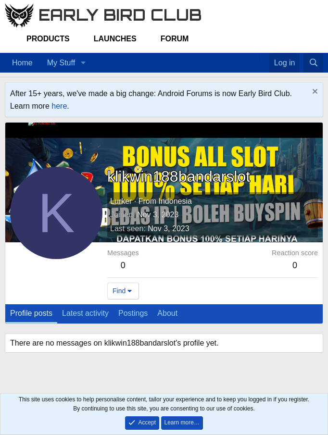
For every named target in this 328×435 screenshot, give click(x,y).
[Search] (313, 63)
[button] (83, 63)
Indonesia (174, 201)
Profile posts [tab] (31, 313)
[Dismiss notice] (314, 92)
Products (48, 39)
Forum (175, 39)
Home (22, 63)
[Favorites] (264, 57)
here (59, 106)
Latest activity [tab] (85, 313)
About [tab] (167, 313)
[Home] (254, 57)
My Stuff (61, 63)
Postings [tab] (133, 313)
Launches (115, 39)
